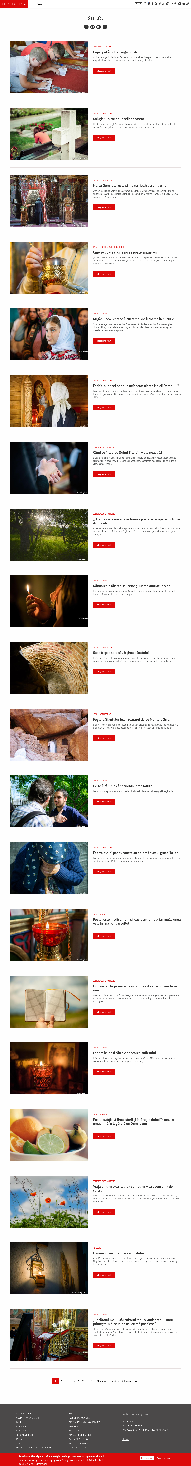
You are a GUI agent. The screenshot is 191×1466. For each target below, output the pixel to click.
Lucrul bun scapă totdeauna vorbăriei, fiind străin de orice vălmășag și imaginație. (133, 791)
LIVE (139, 4)
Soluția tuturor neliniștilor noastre (118, 119)
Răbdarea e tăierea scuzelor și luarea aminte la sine (131, 586)
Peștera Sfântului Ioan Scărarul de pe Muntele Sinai (131, 719)
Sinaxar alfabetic (78, 1430)
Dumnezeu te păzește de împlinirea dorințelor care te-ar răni (135, 988)
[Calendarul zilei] (149, 3)
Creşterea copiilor (102, 47)
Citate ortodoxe (100, 914)
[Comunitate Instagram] (180, 3)
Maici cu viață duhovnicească (84, 1422)
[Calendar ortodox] (145, 3)
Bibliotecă (22, 1430)
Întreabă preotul (25, 1435)
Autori (72, 1413)
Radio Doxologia (77, 1448)
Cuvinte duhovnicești (103, 113)
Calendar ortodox (78, 1439)
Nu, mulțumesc (163, 1458)
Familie (20, 1422)
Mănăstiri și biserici (80, 1435)
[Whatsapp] (92, 27)
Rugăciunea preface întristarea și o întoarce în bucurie (133, 319)
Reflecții (97, 1248)
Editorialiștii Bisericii (104, 447)
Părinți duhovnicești (80, 1418)
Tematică (73, 1426)
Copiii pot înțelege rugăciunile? (116, 52)
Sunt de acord (147, 1458)
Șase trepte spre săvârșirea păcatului (121, 653)
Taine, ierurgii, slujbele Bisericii (108, 247)
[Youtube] (163, 3)
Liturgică (21, 1426)
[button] (36, 3)
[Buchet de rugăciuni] (152, 3)
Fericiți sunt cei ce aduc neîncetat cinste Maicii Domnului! (136, 386)
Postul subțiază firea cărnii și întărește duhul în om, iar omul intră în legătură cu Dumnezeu (133, 1121)
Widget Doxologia (78, 1443)
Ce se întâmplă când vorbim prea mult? (122, 786)
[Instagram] (167, 3)
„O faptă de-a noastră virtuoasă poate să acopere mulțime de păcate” (136, 521)
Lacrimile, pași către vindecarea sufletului (124, 1053)
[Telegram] (184, 3)
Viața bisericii (24, 1413)
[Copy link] (105, 27)
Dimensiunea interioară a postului (118, 1253)
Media (19, 1439)
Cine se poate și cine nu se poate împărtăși (125, 252)
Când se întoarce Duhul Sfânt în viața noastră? (127, 452)
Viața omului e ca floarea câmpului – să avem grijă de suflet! (133, 1188)
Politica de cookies (132, 1425)
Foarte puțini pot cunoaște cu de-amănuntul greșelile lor (135, 853)
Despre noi (127, 1421)
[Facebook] (159, 3)
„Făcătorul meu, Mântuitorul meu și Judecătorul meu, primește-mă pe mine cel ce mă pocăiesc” (133, 1322)
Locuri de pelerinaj (102, 714)
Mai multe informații (37, 1463)
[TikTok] (171, 3)
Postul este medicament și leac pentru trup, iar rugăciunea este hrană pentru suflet (137, 921)
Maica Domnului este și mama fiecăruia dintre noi (130, 185)
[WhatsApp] (175, 3)
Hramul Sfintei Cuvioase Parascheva (35, 1448)
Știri (18, 1443)
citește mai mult (104, 70)
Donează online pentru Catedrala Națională (145, 1430)
